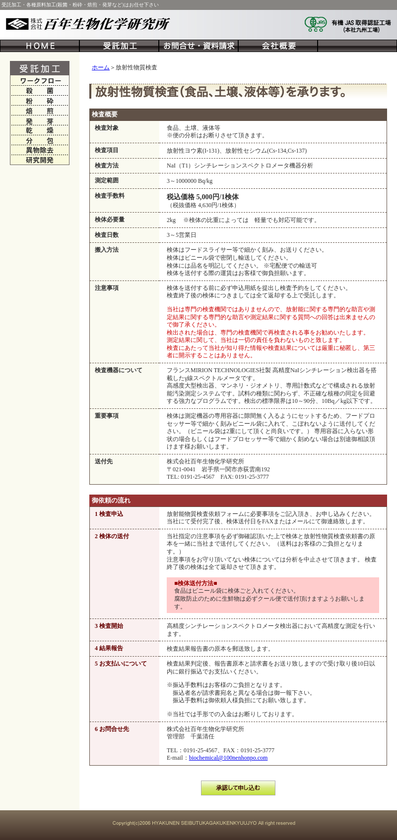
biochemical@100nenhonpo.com (228, 757)
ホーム (101, 67)
